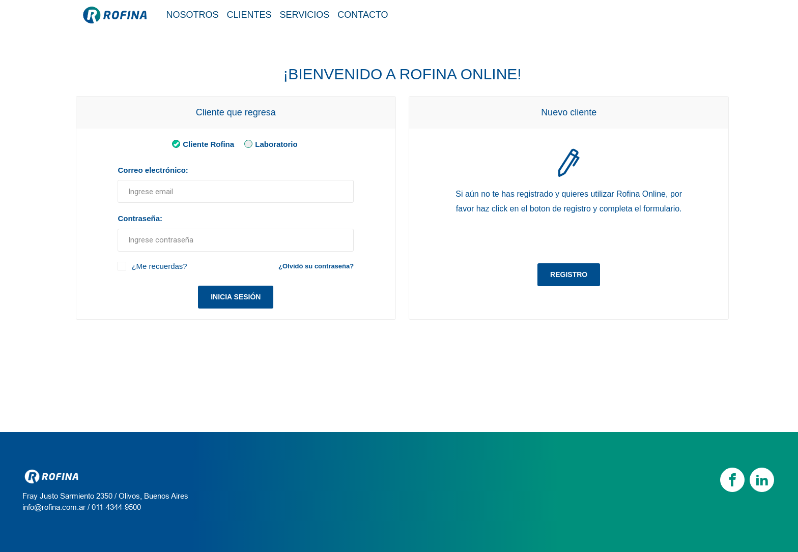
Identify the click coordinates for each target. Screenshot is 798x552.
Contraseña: (140, 218)
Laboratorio (269, 143)
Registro (568, 274)
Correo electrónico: (153, 170)
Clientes (249, 15)
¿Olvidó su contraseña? (316, 266)
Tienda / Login (676, 14)
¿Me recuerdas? (159, 266)
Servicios (305, 15)
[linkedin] (762, 480)
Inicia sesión (236, 297)
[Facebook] (732, 480)
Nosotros (192, 15)
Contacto (362, 15)
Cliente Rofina (201, 143)
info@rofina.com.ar (54, 507)
